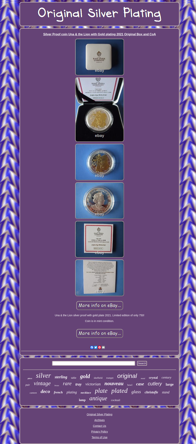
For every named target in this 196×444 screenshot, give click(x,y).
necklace (86, 392)
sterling (61, 377)
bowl (129, 384)
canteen (33, 392)
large (170, 384)
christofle (151, 392)
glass (136, 391)
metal (143, 378)
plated (119, 390)
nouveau (114, 383)
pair (27, 384)
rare (67, 383)
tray (78, 384)
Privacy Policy (99, 431)
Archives (99, 420)
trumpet (109, 378)
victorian (92, 384)
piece (30, 378)
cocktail (115, 400)
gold (85, 376)
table (73, 377)
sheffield (98, 377)
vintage (42, 383)
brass (57, 385)
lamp (82, 400)
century (166, 377)
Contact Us (99, 425)
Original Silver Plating (99, 414)
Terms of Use (99, 437)
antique (98, 398)
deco (45, 391)
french (58, 392)
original (127, 375)
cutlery (155, 383)
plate (101, 390)
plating (72, 392)
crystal (153, 377)
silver (43, 375)
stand (165, 392)
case (140, 384)
